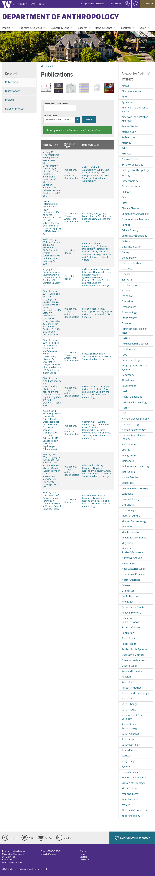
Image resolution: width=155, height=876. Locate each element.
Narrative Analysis (132, 557)
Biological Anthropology (135, 170)
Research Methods (91, 280)
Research (82, 28)
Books (67, 252)
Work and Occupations (134, 810)
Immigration (129, 455)
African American (131, 91)
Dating (125, 252)
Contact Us (84, 859)
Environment (129, 306)
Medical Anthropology (134, 521)
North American (131, 579)
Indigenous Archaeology (135, 466)
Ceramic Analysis (131, 186)
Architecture (128, 137)
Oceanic (126, 585)
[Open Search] (136, 4)
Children (86, 167)
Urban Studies (130, 772)
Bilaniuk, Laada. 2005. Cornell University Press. (52, 500)
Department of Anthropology (60, 16)
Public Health (129, 643)
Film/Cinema (128, 349)
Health (125, 391)
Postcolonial (96, 389)
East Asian (87, 213)
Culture (100, 169)
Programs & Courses (30, 28)
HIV (124, 413)
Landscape (128, 482)
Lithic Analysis (129, 510)
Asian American (130, 159)
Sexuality (127, 698)
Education (93, 172)
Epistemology (129, 312)
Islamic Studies (89, 216)
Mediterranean (130, 532)
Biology (126, 175)
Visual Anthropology (133, 783)
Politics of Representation (130, 620)
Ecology (126, 290)
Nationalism (99, 353)
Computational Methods (135, 219)
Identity (101, 308)
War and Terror (130, 794)
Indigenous (128, 461)
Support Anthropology (132, 838)
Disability (127, 268)
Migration (127, 543)
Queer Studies (130, 665)
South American (131, 733)
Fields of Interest (14, 108)
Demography (129, 257)
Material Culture (131, 515)
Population (128, 633)
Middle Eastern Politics (134, 537)
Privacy (83, 851)
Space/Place (128, 750)
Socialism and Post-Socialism (96, 255)
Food (124, 354)
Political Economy (131, 612)
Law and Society (131, 499)
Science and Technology (135, 693)
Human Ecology (130, 424)
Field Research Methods (96, 273)
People (6, 28)
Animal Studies (130, 126)
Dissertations (12, 91)
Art (83, 243)
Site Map (83, 857)
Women (126, 805)
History (126, 407)
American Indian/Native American (135, 119)
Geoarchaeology (131, 360)
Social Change (129, 704)
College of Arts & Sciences (92, 3)
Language (87, 311)
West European (130, 799)
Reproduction (129, 682)
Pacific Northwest (131, 596)
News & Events (103, 28)
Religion (126, 676)
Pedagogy (127, 601)
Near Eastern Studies (134, 568)
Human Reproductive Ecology (133, 437)
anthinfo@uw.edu (48, 854)
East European (89, 308)
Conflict (126, 224)
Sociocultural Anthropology (93, 179)
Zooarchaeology (131, 815)
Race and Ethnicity (132, 671)
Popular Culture (102, 470)
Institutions (128, 472)
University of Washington (19, 869)
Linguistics (98, 311)
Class (124, 203)
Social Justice (129, 709)
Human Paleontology (134, 429)
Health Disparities (132, 396)
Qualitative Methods (92, 277)
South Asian (128, 739)
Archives (126, 142)
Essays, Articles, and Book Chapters (71, 175)
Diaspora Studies (131, 263)
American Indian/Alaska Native (135, 109)
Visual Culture (129, 788)
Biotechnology (130, 181)
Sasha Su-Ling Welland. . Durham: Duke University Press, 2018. (51, 251)
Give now (147, 3)
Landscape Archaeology (135, 488)
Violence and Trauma (134, 777)
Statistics (127, 755)
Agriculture (128, 102)
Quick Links (113, 3)
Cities (89, 243)
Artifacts (126, 153)
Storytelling (128, 761)
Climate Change (130, 208)
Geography (128, 375)
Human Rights (130, 444)
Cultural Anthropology (90, 168)
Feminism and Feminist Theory (96, 250)
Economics (128, 296)
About (142, 28)
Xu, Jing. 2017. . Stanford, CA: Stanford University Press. (52, 277)
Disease (126, 274)
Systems (126, 766)
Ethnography (100, 213)
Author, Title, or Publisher (55, 103)
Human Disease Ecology (135, 418)
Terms (82, 854)
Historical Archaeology (134, 402)
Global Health (129, 380)
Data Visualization (132, 246)
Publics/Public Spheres (134, 649)
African (126, 85)
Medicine (127, 526)
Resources (126, 28)
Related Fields (50, 115)
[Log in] (127, 4)
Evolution (127, 323)
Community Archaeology (135, 213)
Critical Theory (130, 230)
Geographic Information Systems (135, 367)
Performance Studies (133, 607)
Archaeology (129, 131)
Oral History (128, 590)
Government (129, 385)
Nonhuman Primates (133, 574)
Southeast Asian (131, 744)
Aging (125, 96)
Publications (70, 169)
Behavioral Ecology (132, 164)
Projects (9, 99)
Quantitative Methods (134, 660)
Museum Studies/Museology (95, 253)
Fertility (126, 338)
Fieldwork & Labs (59, 28)
